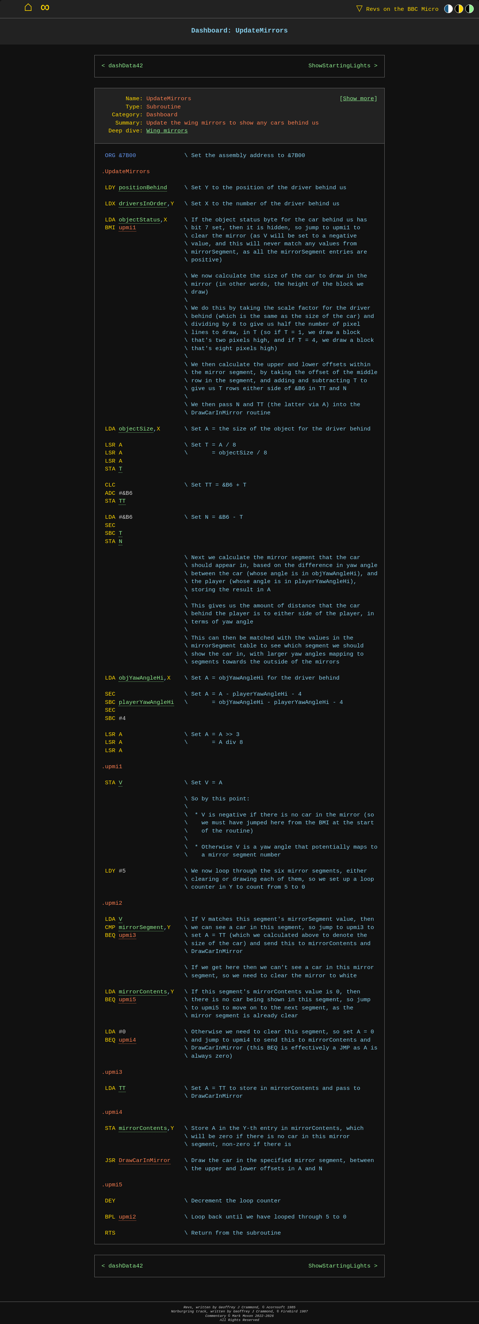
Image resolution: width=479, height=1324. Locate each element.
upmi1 (127, 228)
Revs (396, 9)
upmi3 (127, 936)
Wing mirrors (167, 131)
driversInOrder (143, 204)
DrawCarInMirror (144, 1161)
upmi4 (127, 1040)
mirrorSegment (141, 928)
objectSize (136, 429)
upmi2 (127, 1217)
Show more (358, 99)
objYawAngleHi (141, 678)
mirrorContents (143, 992)
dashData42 (126, 66)
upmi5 (127, 1000)
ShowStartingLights (339, 66)
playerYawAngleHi (146, 703)
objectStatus (139, 220)
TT (122, 501)
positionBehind (143, 188)
